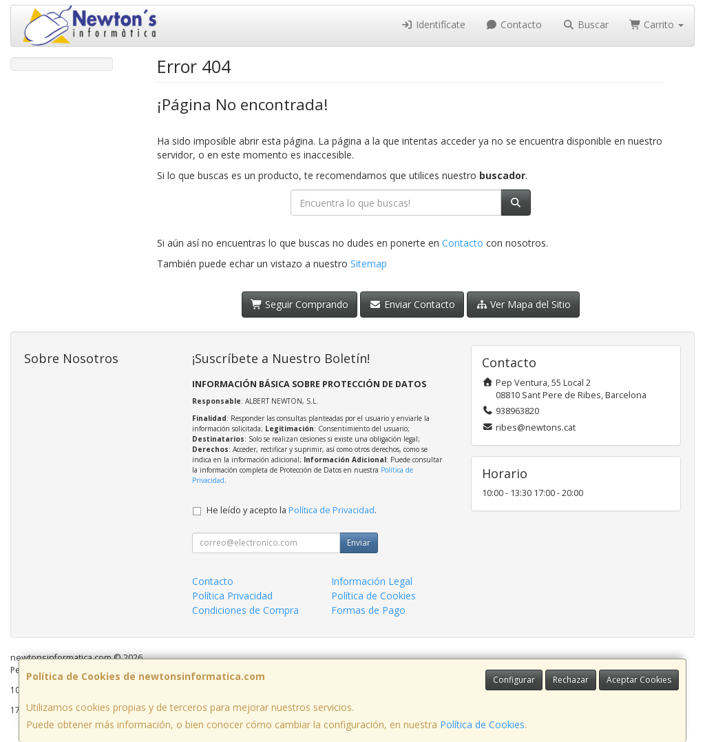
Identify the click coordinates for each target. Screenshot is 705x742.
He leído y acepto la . (292, 510)
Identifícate (433, 24)
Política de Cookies (482, 724)
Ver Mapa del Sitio (523, 304)
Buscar (585, 24)
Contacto (514, 24)
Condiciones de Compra (245, 610)
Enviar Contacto (412, 304)
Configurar (514, 680)
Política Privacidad (232, 595)
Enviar (358, 542)
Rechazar (571, 680)
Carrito (656, 24)
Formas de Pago (368, 610)
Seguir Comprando (300, 304)
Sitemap (368, 263)
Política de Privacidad (331, 510)
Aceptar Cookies (639, 680)
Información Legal (371, 581)
